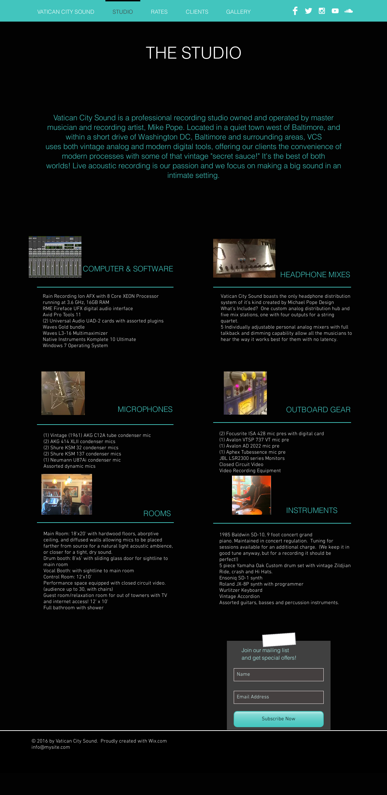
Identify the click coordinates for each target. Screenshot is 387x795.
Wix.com (158, 741)
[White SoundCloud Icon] (348, 11)
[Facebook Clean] (295, 11)
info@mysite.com (50, 747)
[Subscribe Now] (279, 719)
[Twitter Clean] (308, 11)
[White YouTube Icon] (335, 11)
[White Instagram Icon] (322, 11)
